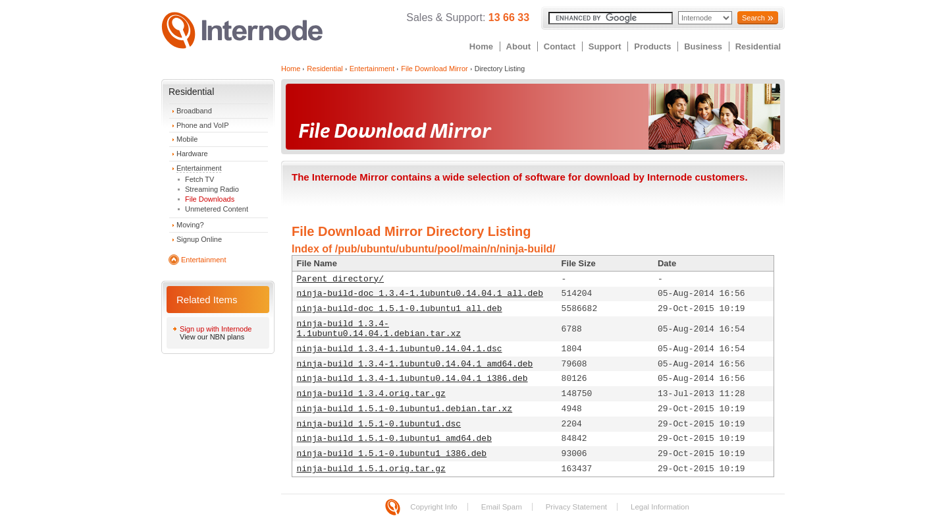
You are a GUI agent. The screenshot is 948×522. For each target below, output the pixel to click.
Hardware (192, 154)
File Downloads (209, 199)
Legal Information (660, 507)
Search (753, 18)
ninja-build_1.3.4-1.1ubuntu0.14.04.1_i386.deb (412, 379)
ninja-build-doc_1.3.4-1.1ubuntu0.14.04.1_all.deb (420, 294)
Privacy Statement (576, 507)
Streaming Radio (212, 189)
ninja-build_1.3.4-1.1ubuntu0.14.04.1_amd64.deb (415, 364)
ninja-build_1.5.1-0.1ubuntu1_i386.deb (392, 454)
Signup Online (199, 239)
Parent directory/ (340, 279)
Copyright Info (434, 507)
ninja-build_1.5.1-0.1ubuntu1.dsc (379, 424)
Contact (559, 46)
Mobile (187, 139)
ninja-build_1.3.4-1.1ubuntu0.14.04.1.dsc (399, 349)
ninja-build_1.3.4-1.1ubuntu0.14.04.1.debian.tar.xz (379, 329)
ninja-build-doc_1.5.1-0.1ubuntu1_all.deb (399, 309)
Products (652, 46)
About (518, 46)
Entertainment (198, 168)
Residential (758, 46)
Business (703, 46)
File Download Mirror (434, 68)
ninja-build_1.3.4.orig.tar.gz (371, 394)
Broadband (194, 111)
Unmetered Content (216, 209)
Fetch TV (199, 179)
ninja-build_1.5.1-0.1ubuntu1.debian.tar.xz (405, 409)
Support (605, 46)
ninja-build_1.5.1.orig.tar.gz (371, 469)
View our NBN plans (212, 337)
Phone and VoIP (202, 125)
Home (481, 46)
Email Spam (501, 507)
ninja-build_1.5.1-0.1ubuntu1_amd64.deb (394, 439)
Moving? (190, 225)
